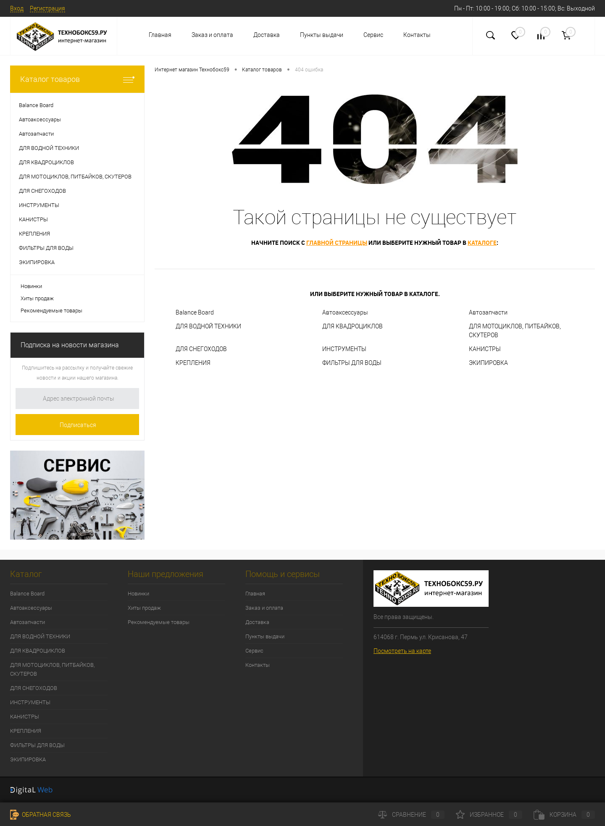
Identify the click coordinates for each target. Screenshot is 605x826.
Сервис (373, 34)
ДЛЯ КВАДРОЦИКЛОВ (352, 326)
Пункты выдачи (321, 34)
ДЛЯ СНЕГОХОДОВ (201, 349)
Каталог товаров (77, 79)
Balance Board (195, 312)
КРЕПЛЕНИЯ (193, 362)
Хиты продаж (37, 298)
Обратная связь (40, 814)
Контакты (417, 34)
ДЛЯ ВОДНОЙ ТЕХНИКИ (208, 326)
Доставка (266, 34)
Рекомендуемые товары (51, 310)
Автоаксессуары (345, 312)
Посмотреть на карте (402, 651)
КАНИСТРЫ (485, 349)
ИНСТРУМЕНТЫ (344, 349)
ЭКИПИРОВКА (488, 362)
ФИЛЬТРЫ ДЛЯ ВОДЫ (351, 362)
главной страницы (336, 242)
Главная (160, 34)
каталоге (482, 242)
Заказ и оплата (212, 34)
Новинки (31, 286)
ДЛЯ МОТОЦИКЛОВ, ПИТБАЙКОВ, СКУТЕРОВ (515, 330)
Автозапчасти (488, 312)
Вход (17, 8)
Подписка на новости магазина (70, 345)
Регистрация (47, 8)
